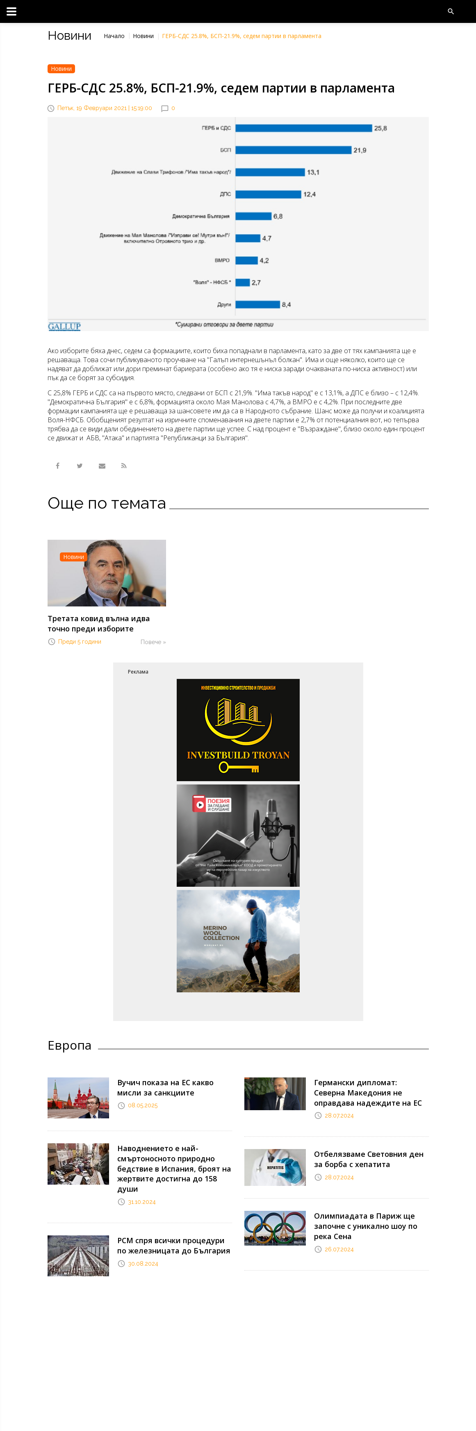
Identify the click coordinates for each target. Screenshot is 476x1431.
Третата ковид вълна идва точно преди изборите (103, 622)
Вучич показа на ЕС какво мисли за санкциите (174, 1082)
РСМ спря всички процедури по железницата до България (169, 1224)
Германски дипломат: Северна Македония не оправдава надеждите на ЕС (365, 1087)
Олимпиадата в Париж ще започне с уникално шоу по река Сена (368, 1215)
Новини (143, 36)
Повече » (153, 638)
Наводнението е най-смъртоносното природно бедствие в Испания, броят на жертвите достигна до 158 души (171, 1157)
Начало (114, 36)
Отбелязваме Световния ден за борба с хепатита (367, 1149)
